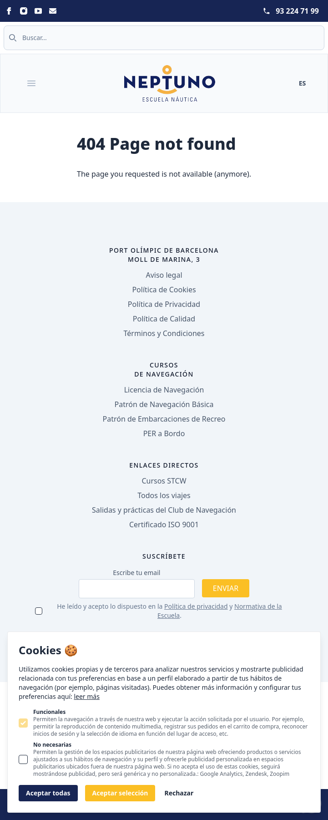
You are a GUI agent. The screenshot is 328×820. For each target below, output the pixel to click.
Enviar (225, 588)
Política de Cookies (164, 290)
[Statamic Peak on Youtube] (38, 11)
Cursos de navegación (164, 369)
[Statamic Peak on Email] (52, 11)
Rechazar (178, 793)
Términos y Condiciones (164, 333)
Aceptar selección (120, 793)
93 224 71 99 (297, 11)
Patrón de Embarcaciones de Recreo (164, 419)
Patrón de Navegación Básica (164, 404)
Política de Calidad (164, 319)
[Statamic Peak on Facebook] (9, 11)
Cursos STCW (163, 481)
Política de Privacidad (164, 304)
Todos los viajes (163, 495)
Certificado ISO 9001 (164, 525)
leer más (86, 696)
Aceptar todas (48, 793)
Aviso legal (164, 275)
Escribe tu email (136, 572)
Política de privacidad (196, 606)
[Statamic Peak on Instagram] (23, 11)
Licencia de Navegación (164, 390)
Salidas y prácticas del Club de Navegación (164, 510)
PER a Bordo (164, 433)
